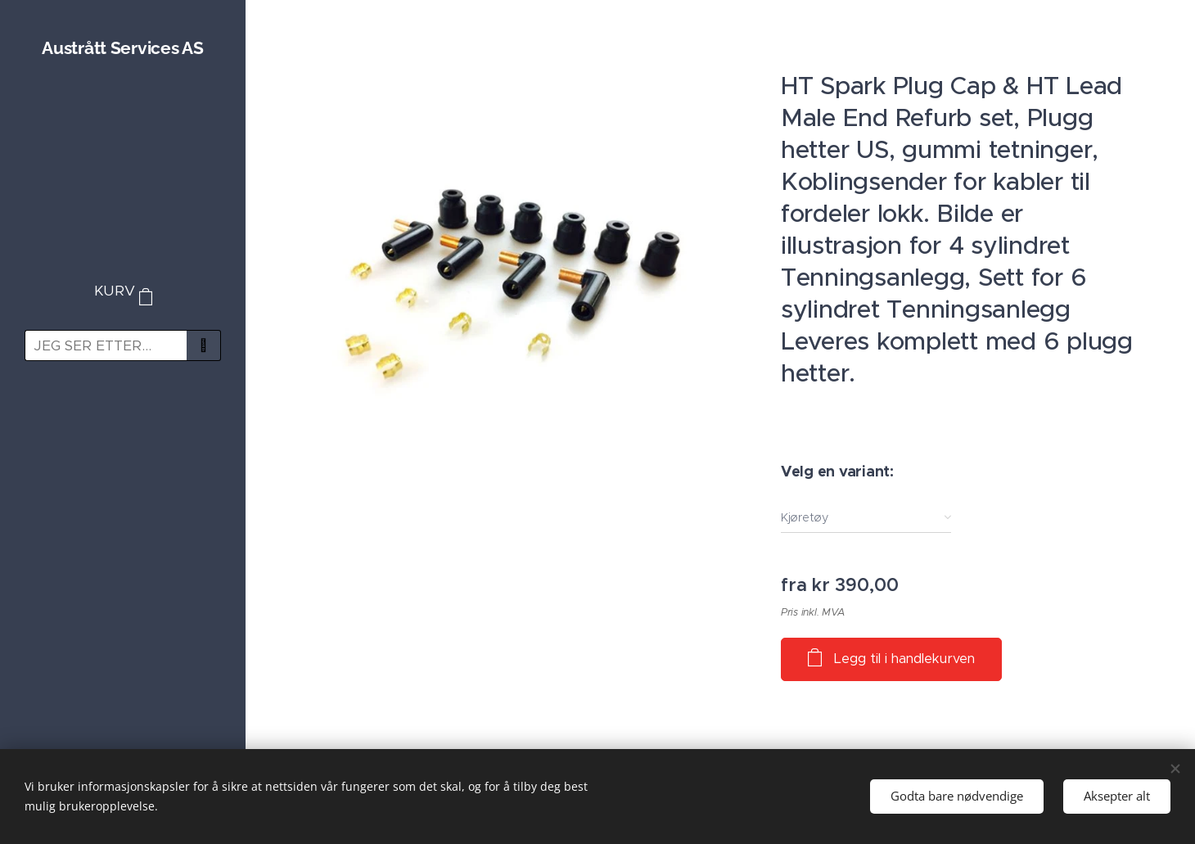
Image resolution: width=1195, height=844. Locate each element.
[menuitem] (123, 421)
